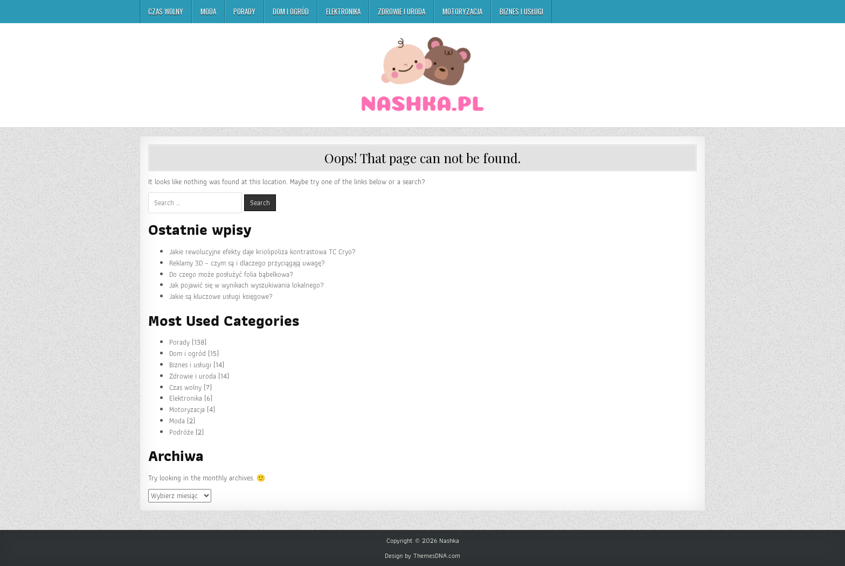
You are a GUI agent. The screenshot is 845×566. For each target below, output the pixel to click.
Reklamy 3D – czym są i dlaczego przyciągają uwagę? (247, 263)
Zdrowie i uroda (401, 11)
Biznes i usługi (521, 11)
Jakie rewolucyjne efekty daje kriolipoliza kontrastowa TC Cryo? (262, 251)
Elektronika (343, 11)
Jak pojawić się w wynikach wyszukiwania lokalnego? (246, 285)
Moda (208, 11)
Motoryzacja (462, 11)
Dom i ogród (291, 11)
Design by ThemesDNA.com (422, 555)
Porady (244, 11)
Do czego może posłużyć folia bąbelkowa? (231, 274)
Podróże (181, 432)
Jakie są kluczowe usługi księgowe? (221, 296)
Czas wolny (165, 11)
